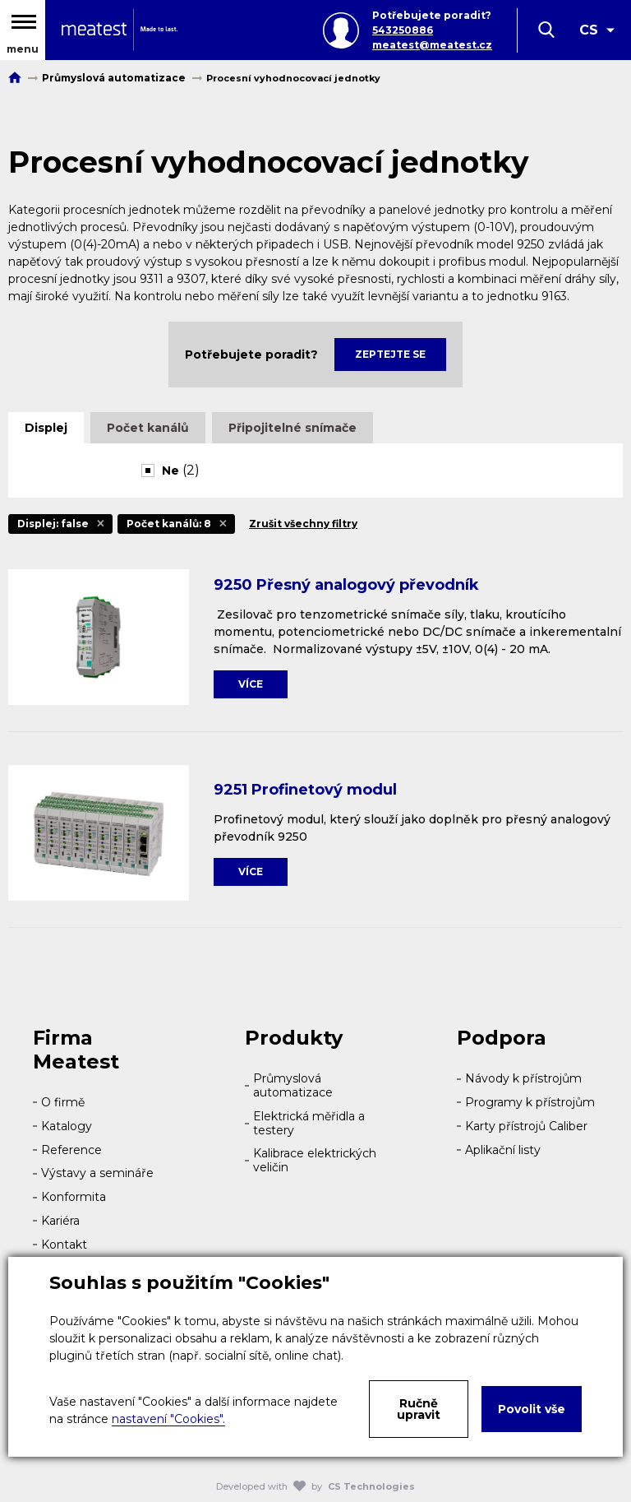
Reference (71, 1150)
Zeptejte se (390, 354)
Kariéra (60, 1220)
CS (588, 30)
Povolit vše (531, 1409)
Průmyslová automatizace (293, 1085)
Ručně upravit (418, 1409)
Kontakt (64, 1244)
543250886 (402, 30)
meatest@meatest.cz (432, 45)
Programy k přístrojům (530, 1102)
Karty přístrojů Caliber (526, 1126)
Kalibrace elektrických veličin (314, 1160)
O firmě (63, 1102)
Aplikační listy (503, 1150)
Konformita (73, 1196)
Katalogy (66, 1126)
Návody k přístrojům (523, 1078)
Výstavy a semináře (97, 1173)
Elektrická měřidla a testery (309, 1123)
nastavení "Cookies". (168, 1419)
